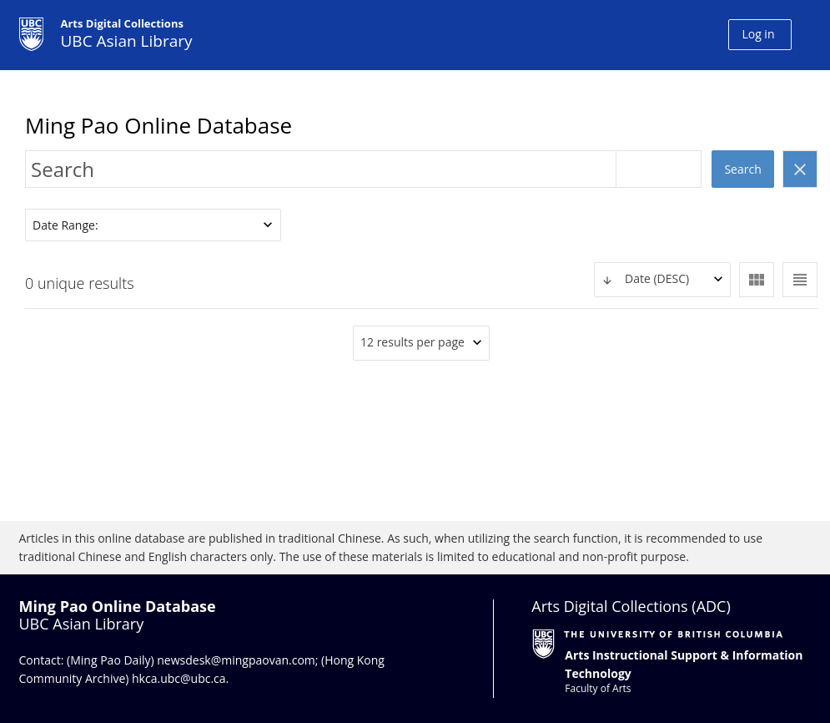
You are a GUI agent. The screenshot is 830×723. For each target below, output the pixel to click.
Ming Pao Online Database (158, 125)
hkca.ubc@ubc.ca (179, 678)
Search (742, 169)
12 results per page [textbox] (412, 342)
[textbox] (662, 279)
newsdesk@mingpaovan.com (236, 660)
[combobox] (662, 279)
